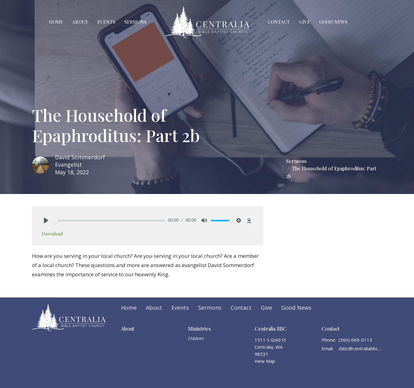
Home (56, 22)
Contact (279, 22)
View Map (265, 361)
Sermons (135, 22)
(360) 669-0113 (355, 340)
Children (196, 338)
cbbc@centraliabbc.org (360, 348)
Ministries (199, 328)
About (80, 22)
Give (304, 22)
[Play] (46, 220)
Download (52, 234)
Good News (333, 22)
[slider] (109, 220)
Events (106, 22)
